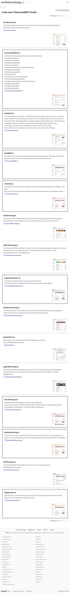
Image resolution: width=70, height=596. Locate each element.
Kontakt (52, 530)
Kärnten (22, 533)
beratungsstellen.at (7, 539)
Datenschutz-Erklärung (18, 591)
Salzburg (44, 533)
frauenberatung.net (40, 549)
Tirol (54, 533)
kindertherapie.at (6, 554)
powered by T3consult (63, 591)
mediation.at (5, 562)
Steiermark (49, 533)
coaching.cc (38, 542)
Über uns (45, 530)
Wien (63, 533)
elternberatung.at (39, 544)
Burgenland (16, 533)
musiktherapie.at (39, 562)
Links (4, 7)
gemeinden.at (5, 552)
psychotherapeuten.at (7, 572)
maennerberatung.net (40, 559)
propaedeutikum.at (7, 569)
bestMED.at (5, 542)
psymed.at (38, 572)
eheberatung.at (6, 544)
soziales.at (4, 579)
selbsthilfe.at (38, 577)
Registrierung (31, 530)
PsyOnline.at (5, 574)
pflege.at (4, 567)
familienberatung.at (7, 549)
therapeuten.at (6, 582)
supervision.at (38, 579)
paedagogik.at (38, 564)
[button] (67, 2)
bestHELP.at (38, 539)
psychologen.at (39, 569)
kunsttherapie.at (39, 554)
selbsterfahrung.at (6, 577)
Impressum (29, 591)
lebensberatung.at (6, 557)
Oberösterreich (37, 533)
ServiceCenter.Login (21, 530)
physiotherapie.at (39, 567)
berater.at (37, 537)
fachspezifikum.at (39, 547)
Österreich (9, 533)
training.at (37, 582)
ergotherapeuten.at (7, 547)
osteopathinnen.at (6, 564)
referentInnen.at (39, 574)
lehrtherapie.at (39, 557)
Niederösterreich (29, 533)
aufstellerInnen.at (6, 537)
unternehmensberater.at (8, 584)
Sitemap (39, 530)
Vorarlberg (58, 533)
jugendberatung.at (40, 552)
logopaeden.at (5, 559)
